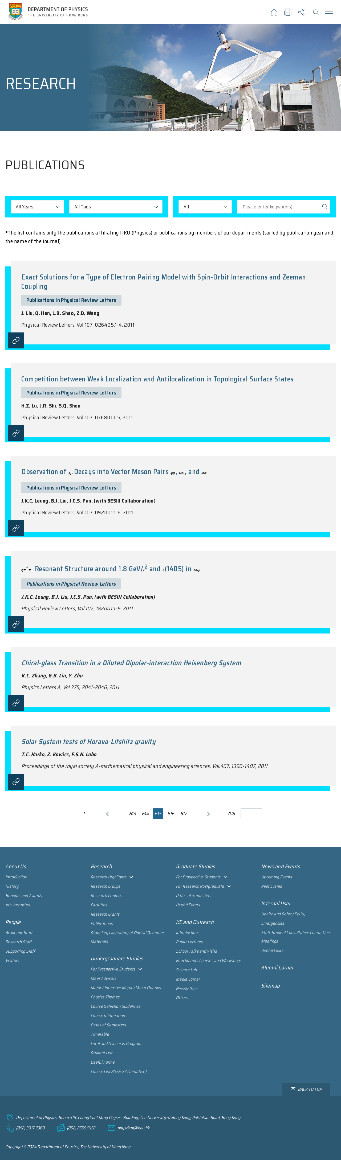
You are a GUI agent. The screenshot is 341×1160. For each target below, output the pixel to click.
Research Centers (106, 895)
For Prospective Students (113, 969)
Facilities (99, 905)
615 (158, 813)
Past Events (271, 886)
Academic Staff (18, 932)
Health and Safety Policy (283, 914)
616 (170, 813)
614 (145, 813)
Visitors (12, 960)
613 (132, 813)
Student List (101, 1053)
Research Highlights (108, 877)
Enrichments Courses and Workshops (209, 960)
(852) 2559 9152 (81, 1128)
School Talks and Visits (196, 951)
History (11, 886)
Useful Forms (103, 1062)
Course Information (108, 1015)
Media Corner (188, 979)
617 (183, 813)
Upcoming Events (276, 877)
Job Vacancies (17, 905)
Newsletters (187, 988)
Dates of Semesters (108, 1025)
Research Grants (105, 914)
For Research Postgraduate (200, 886)
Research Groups (105, 886)
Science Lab (186, 969)
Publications (102, 923)
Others (182, 997)
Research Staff (18, 942)
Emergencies (272, 923)
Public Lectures (189, 942)
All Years (24, 207)
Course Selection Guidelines (115, 1006)
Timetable (100, 1034)
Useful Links (272, 950)
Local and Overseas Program (116, 1043)
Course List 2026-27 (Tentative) (118, 1071)
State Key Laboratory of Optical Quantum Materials (127, 937)
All (186, 207)
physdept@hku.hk (133, 1128)
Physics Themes (105, 997)
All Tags (82, 207)
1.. (85, 813)
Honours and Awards (23, 895)
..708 (230, 813)
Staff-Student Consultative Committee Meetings (295, 936)
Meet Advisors (103, 978)
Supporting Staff (20, 951)
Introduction (16, 877)
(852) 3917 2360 (30, 1128)
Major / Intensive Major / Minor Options (126, 987)
